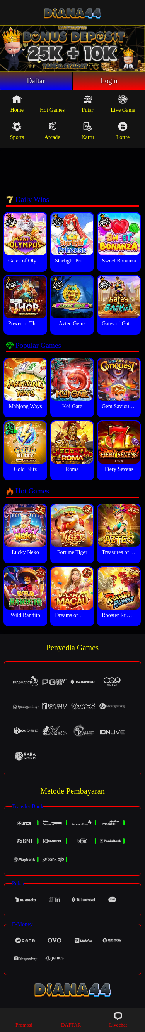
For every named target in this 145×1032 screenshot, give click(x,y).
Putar (88, 103)
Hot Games (52, 103)
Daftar (36, 81)
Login (109, 81)
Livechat (118, 1019)
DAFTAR (71, 1019)
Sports (17, 131)
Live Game (123, 103)
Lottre (123, 131)
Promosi (23, 1019)
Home (17, 103)
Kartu (87, 131)
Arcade (52, 131)
